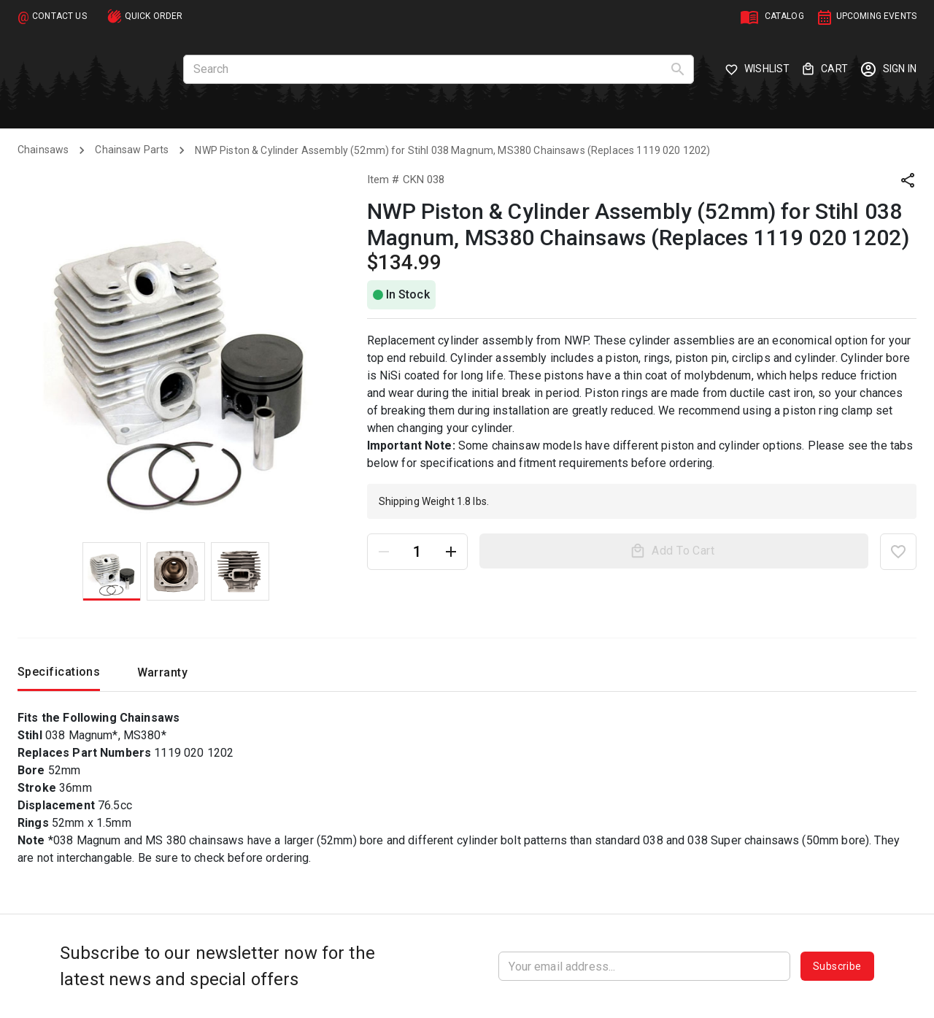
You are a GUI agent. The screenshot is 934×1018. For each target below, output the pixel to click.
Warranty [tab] (162, 676)
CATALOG (784, 16)
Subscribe (837, 966)
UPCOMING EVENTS (876, 16)
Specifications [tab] (59, 675)
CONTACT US (59, 16)
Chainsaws (43, 149)
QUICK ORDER (154, 16)
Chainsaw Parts (132, 149)
